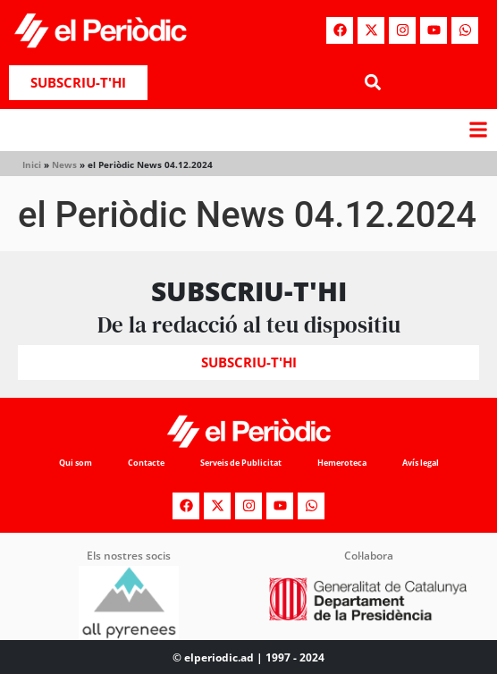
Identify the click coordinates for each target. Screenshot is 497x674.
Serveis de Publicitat (241, 462)
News (64, 164)
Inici (31, 164)
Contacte (146, 462)
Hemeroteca (341, 462)
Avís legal (420, 462)
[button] (372, 82)
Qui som (75, 462)
